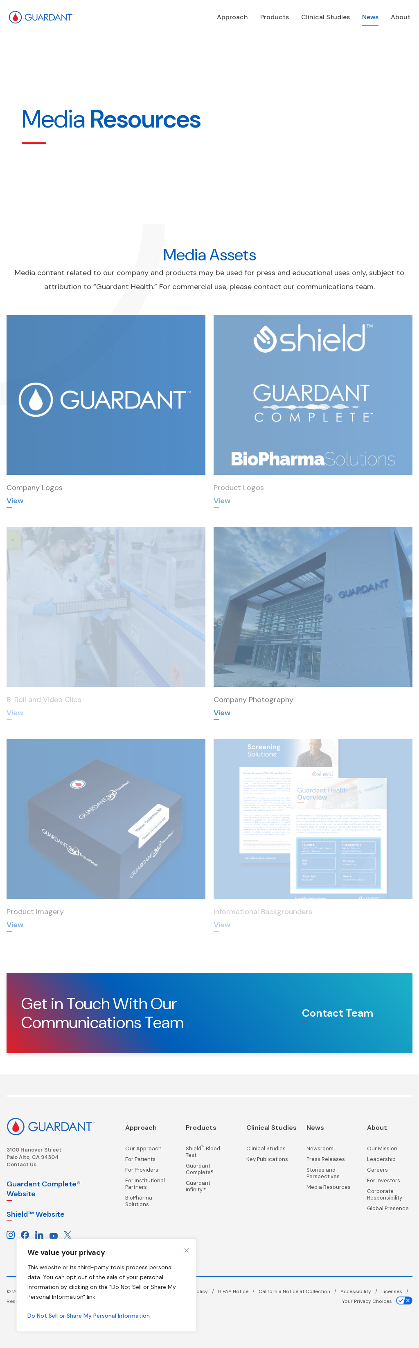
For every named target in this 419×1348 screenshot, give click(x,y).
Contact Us (21, 1163)
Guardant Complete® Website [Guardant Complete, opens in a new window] (44, 1188)
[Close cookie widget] (187, 1250)
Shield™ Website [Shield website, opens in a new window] (36, 1213)
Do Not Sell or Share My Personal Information (88, 1315)
